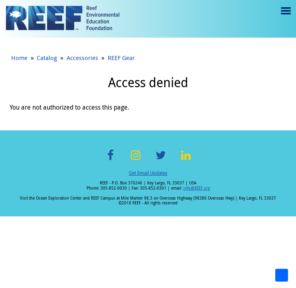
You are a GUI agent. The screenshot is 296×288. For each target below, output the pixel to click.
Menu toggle (285, 17)
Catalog (47, 58)
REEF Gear (121, 58)
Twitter (160, 160)
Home (19, 58)
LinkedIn (186, 160)
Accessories (82, 58)
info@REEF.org (197, 188)
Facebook (110, 160)
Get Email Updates (148, 173)
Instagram (135, 160)
